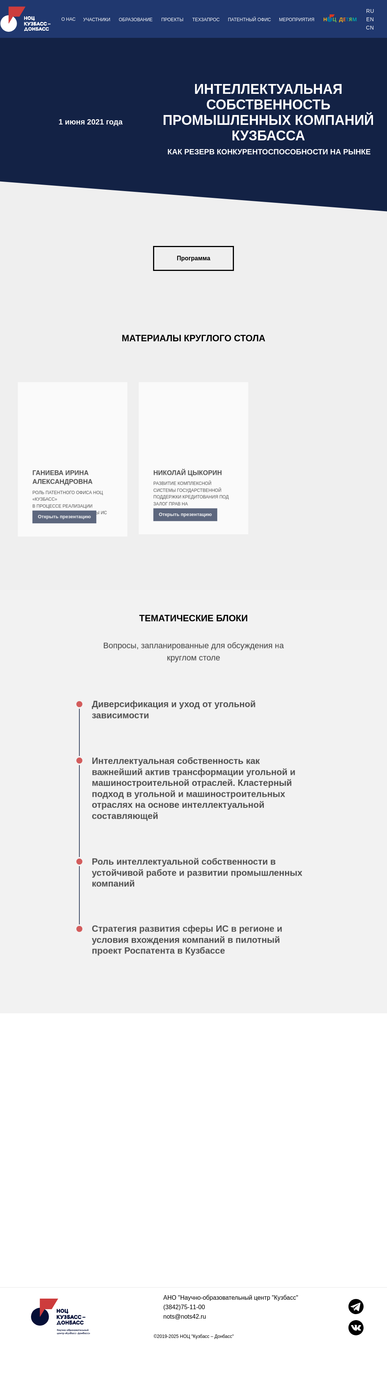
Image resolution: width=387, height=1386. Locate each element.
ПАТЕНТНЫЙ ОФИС (249, 19)
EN (370, 19)
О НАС (68, 19)
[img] (339, 18)
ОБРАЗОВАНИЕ (136, 19)
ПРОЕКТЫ (172, 19)
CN (370, 28)
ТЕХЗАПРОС (206, 19)
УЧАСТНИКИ (96, 19)
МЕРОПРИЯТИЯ (296, 19)
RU (370, 11)
